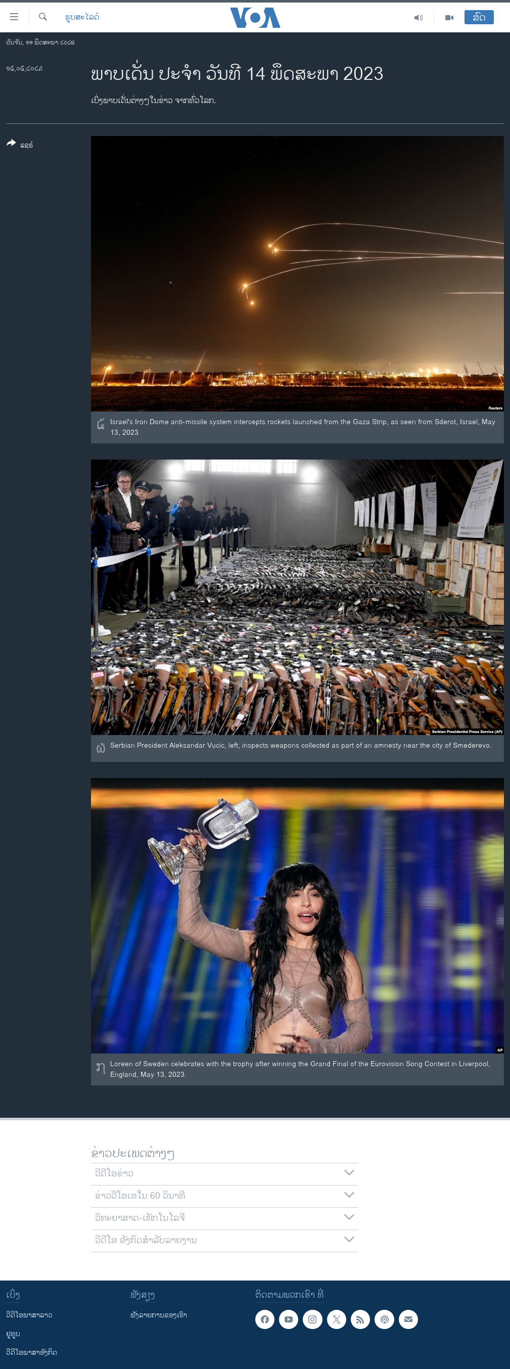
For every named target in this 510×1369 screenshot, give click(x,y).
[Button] (20, 146)
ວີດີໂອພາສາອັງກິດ (31, 1352)
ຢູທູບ (13, 1334)
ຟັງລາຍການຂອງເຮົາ (158, 1315)
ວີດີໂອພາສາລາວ (29, 1315)
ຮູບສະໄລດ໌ (82, 18)
